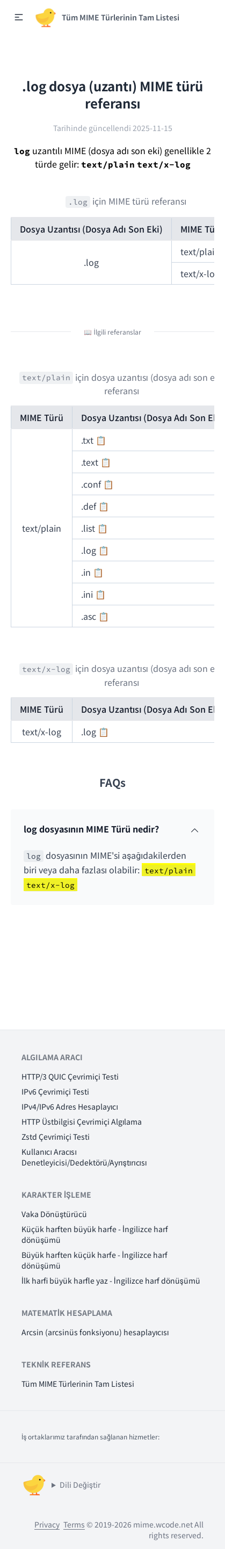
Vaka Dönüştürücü (54, 1213)
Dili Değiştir (80, 1484)
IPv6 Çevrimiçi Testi (55, 1091)
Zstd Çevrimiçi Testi (55, 1136)
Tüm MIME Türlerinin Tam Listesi (77, 1383)
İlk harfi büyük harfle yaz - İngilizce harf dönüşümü (110, 1280)
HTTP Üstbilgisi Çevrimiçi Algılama (81, 1121)
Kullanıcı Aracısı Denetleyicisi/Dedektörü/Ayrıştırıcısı (84, 1157)
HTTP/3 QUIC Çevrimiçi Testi (70, 1076)
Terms (74, 1524)
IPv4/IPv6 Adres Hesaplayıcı (69, 1106)
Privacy (47, 1524)
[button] (18, 17)
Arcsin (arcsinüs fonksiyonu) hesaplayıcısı (95, 1332)
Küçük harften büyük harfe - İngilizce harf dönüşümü (94, 1234)
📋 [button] (101, 439)
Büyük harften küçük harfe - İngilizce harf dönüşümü (94, 1260)
